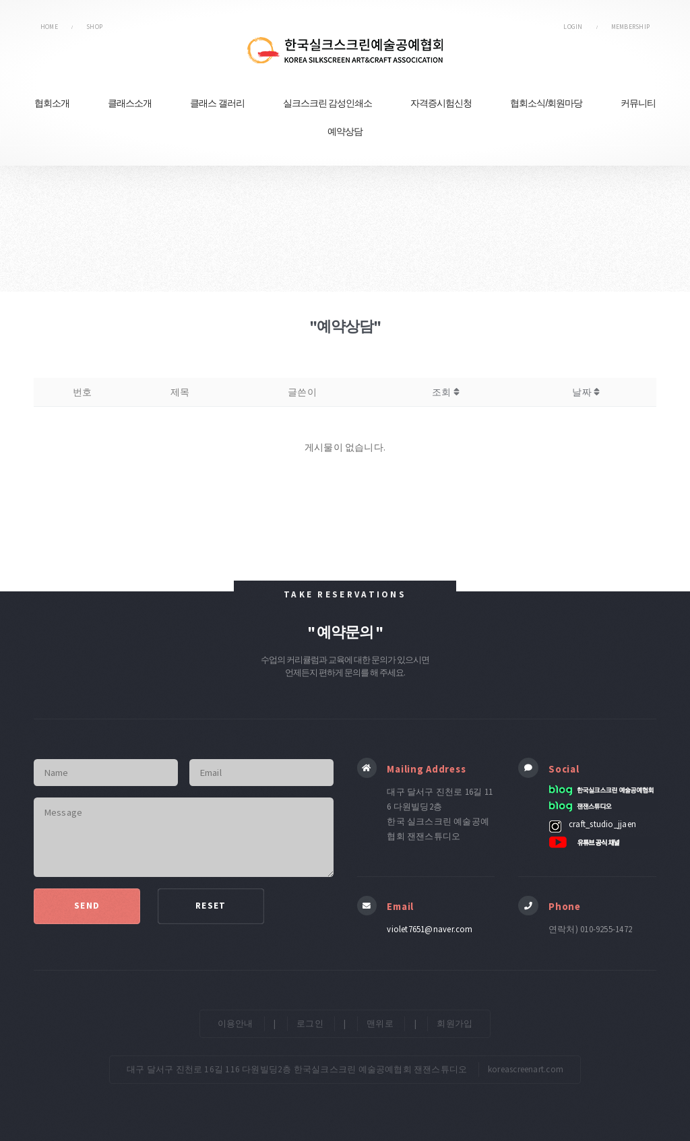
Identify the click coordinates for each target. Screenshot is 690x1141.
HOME (49, 27)
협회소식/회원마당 (546, 103)
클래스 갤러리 (217, 103)
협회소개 (51, 103)
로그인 (309, 1023)
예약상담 (345, 131)
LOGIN (572, 27)
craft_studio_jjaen (602, 823)
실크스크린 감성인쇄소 (328, 103)
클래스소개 (130, 103)
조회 (446, 392)
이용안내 (235, 1023)
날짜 (586, 392)
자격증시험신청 (441, 103)
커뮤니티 (638, 103)
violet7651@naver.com (429, 928)
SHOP (94, 27)
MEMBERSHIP (630, 27)
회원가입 (454, 1023)
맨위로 (380, 1023)
